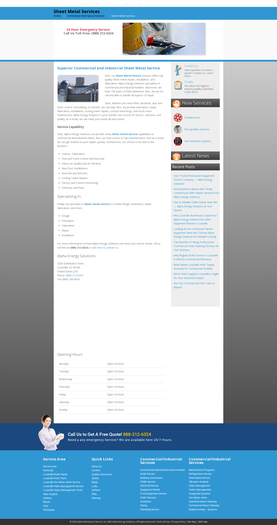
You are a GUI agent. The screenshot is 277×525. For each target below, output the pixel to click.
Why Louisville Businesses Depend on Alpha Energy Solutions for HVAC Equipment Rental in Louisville (195, 219)
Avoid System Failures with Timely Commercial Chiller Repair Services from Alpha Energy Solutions (196, 193)
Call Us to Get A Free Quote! (109, 434)
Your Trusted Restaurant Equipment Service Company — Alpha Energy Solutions (194, 179)
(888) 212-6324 (74, 275)
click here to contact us (105, 247)
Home (57, 15)
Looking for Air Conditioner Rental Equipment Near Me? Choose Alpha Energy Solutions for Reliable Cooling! (195, 232)
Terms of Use (163, 521)
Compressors (192, 117)
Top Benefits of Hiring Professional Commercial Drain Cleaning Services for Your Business (196, 246)
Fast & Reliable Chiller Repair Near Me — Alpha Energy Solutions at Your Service (195, 206)
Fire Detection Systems (197, 141)
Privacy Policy (178, 521)
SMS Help (203, 521)
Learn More (191, 92)
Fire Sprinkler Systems (197, 129)
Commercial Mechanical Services (85, 15)
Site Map (192, 521)
